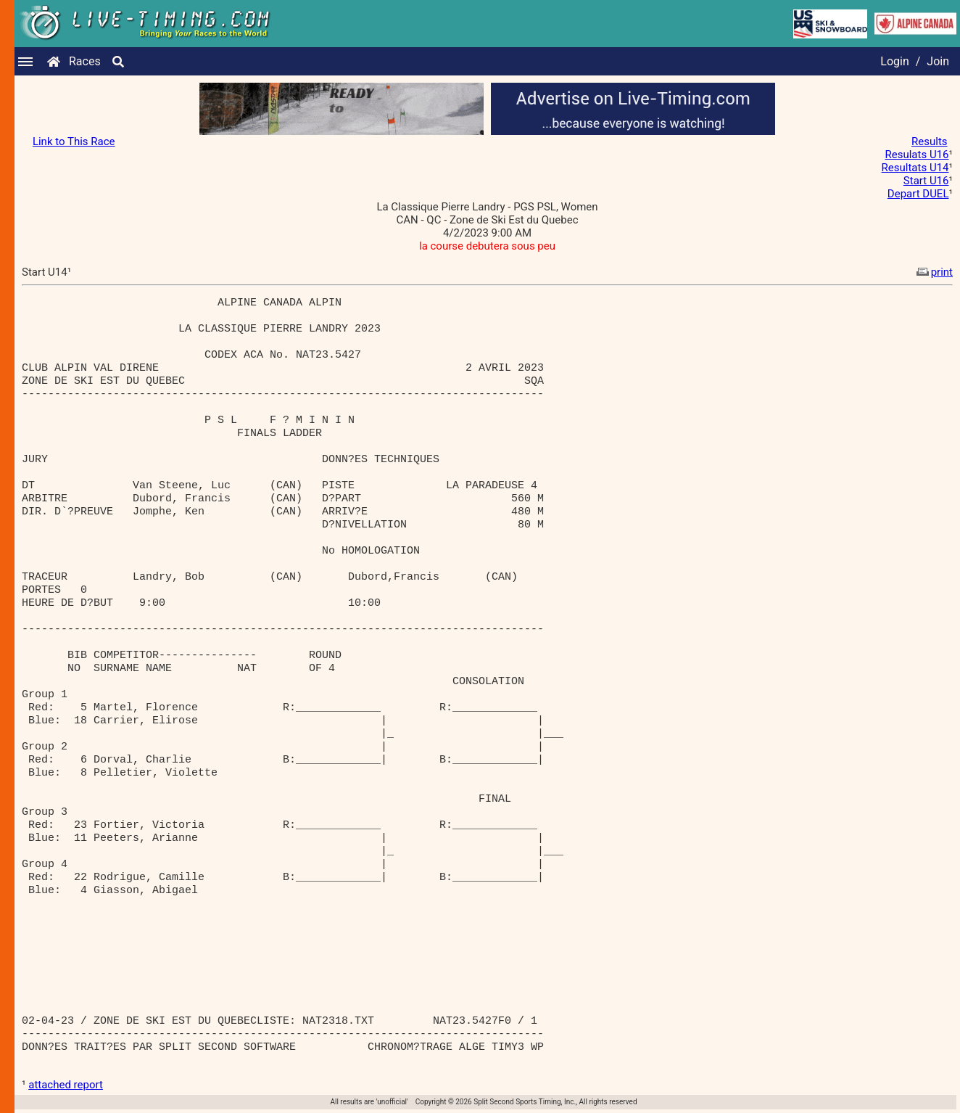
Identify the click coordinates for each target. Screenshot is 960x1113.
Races (85, 61)
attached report (65, 1084)
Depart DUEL (918, 193)
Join (938, 61)
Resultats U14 (915, 167)
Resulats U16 (917, 154)
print (933, 272)
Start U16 (926, 180)
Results (929, 141)
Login (894, 61)
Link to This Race (74, 141)
